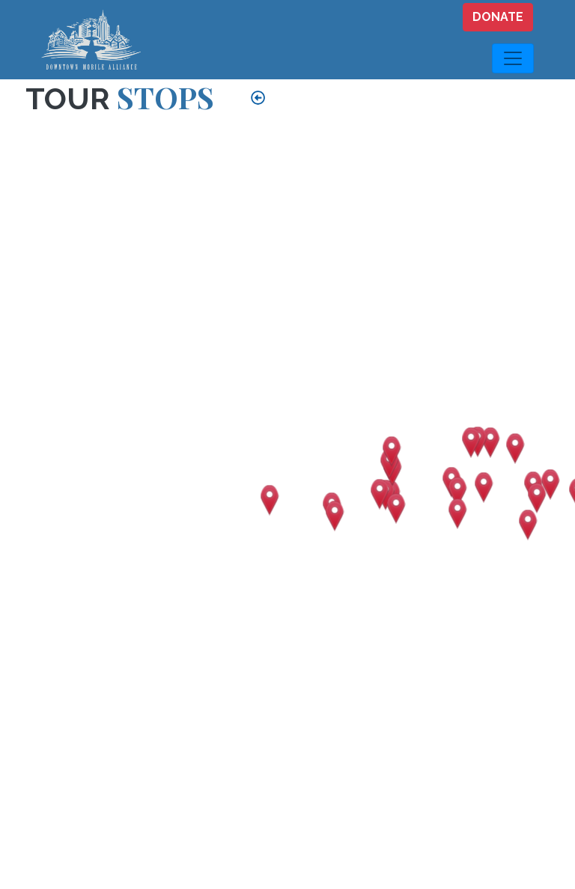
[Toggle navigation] (513, 58)
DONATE (497, 17)
